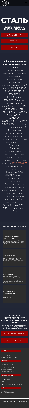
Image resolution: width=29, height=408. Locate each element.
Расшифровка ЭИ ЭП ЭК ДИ (11, 384)
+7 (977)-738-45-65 (7, 372)
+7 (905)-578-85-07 (7, 369)
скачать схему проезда (15, 340)
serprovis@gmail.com (9, 355)
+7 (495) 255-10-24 (7, 365)
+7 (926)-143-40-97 (7, 367)
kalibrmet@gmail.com (9, 357)
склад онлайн (14, 35)
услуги (14, 41)
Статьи (3, 382)
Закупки (14, 47)
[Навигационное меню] (26, 3)
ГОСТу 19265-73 (19, 163)
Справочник (5, 379)
